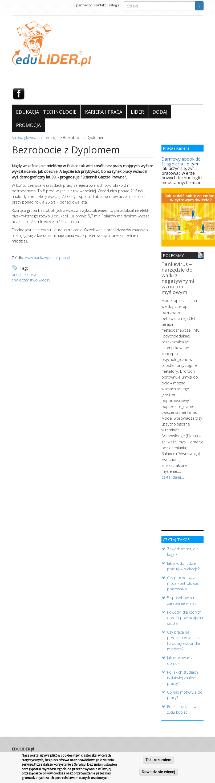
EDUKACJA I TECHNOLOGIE (46, 112)
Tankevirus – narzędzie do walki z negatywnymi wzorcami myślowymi (177, 278)
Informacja (49, 137)
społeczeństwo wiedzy (31, 280)
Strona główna (24, 137)
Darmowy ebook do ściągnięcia (181, 161)
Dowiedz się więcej (158, 772)
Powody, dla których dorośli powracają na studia (185, 610)
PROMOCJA (28, 125)
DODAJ (159, 112)
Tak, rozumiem (158, 760)
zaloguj (114, 5)
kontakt (100, 5)
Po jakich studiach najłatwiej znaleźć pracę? (182, 670)
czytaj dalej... (172, 457)
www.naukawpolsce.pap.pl (47, 257)
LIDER (137, 112)
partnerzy (84, 5)
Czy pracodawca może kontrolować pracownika (183, 575)
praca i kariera (24, 274)
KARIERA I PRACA (103, 112)
